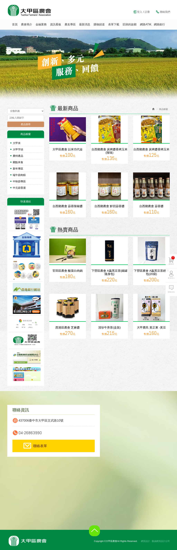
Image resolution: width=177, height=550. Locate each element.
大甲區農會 (29, 10)
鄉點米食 (18, 162)
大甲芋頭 (18, 149)
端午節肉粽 (19, 174)
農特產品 (18, 155)
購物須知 (171, 297)
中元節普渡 (19, 187)
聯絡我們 (165, 11)
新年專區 (18, 168)
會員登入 (171, 283)
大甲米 (17, 143)
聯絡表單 (40, 446)
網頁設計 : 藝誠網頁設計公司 (155, 541)
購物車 (172, 265)
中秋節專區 (19, 181)
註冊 (147, 11)
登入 (139, 11)
